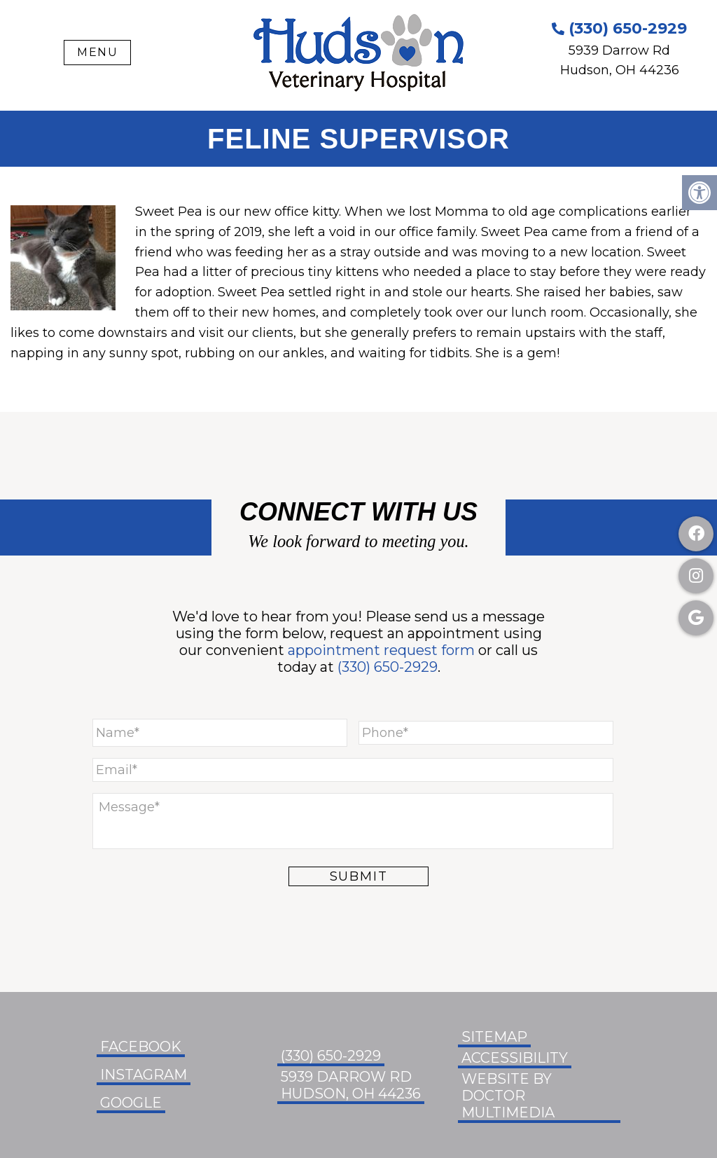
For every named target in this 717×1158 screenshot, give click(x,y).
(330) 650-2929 (619, 28)
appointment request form (381, 650)
